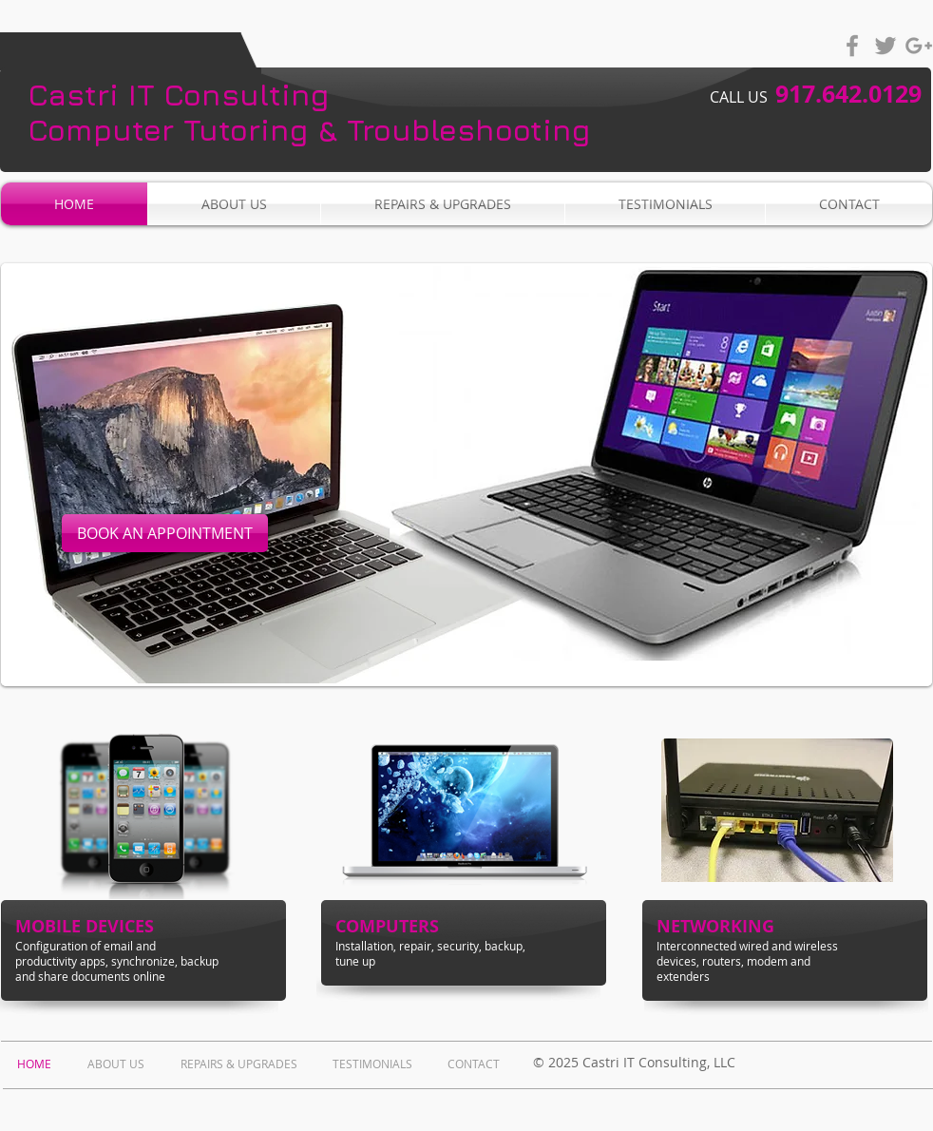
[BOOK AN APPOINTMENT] (165, 533)
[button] (466, 474)
